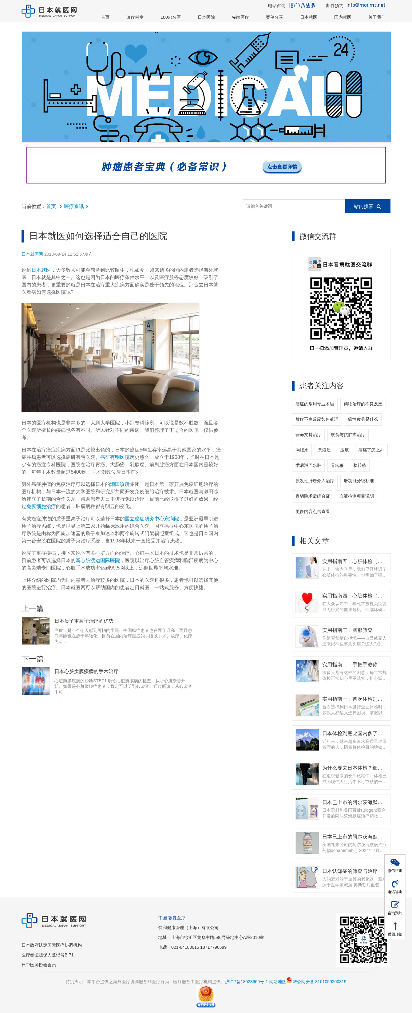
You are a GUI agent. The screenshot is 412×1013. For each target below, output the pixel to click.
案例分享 (274, 17)
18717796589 (301, 6)
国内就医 (342, 17)
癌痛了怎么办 (371, 449)
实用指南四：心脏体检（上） (355, 595)
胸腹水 (301, 449)
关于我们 (377, 17)
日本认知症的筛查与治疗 (350, 871)
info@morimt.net (366, 5)
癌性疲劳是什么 (363, 419)
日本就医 (308, 17)
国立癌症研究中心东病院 (152, 518)
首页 (105, 17)
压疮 (344, 449)
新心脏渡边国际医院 (98, 560)
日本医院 (206, 17)
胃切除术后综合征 (312, 496)
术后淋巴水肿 (308, 465)
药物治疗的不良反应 (363, 403)
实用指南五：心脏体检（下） (355, 561)
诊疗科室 (135, 17)
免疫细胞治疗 (41, 506)
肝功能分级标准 (359, 480)
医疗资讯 (74, 206)
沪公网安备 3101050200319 (316, 981)
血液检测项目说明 (356, 496)
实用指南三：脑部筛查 (347, 630)
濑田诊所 (120, 484)
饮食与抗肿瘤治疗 (348, 434)
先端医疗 (240, 17)
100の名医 (170, 17)
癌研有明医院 (115, 457)
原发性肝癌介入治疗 (314, 480)
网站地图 (277, 981)
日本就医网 (32, 254)
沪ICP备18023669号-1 (246, 981)
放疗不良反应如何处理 (317, 419)
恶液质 (324, 449)
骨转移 (337, 465)
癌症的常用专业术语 (314, 403)
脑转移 (359, 465)
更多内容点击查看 (312, 511)
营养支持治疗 (308, 434)
